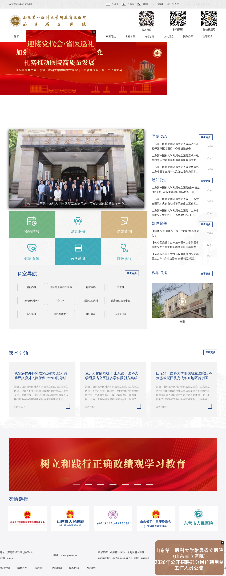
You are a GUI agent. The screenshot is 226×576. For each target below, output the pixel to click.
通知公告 (159, 180)
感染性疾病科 (90, 300)
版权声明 (5, 568)
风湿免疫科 (120, 314)
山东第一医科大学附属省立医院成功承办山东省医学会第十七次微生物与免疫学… (175, 169)
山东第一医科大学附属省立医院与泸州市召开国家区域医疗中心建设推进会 (175, 146)
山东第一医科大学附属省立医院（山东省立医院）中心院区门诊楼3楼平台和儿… (175, 213)
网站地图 (91, 568)
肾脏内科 (91, 287)
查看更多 (132, 273)
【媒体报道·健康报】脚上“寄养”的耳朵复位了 (175, 233)
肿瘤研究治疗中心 (120, 300)
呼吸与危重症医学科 (61, 287)
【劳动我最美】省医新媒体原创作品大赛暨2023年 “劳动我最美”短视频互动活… (175, 256)
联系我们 (39, 568)
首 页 (16, 36)
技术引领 (18, 352)
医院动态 (159, 136)
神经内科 (91, 314)
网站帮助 (57, 568)
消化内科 (31, 287)
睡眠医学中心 (61, 314)
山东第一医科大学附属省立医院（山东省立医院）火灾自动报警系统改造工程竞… (175, 201)
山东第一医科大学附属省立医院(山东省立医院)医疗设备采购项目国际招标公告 (176, 190)
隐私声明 (22, 568)
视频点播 (159, 272)
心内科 (61, 300)
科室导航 (27, 273)
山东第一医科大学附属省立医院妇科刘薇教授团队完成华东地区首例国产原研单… (184, 375)
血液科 (120, 287)
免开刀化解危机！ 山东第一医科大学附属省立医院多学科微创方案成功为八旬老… (113, 375)
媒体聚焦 (159, 223)
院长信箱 (74, 568)
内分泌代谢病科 (31, 300)
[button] (15, 204)
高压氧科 (31, 314)
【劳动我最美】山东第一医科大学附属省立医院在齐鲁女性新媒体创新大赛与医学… (175, 245)
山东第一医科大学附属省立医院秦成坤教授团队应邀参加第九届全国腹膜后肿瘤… (175, 157)
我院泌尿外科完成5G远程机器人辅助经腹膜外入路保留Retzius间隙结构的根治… (42, 375)
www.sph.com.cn (69, 555)
